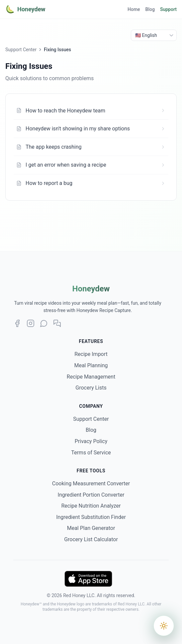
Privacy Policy (91, 441)
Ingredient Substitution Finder (91, 517)
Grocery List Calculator (91, 539)
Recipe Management (91, 377)
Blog (150, 9)
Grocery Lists (91, 388)
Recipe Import (91, 354)
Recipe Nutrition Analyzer (91, 506)
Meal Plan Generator (91, 528)
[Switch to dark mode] (163, 625)
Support (168, 9)
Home (134, 9)
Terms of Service (91, 452)
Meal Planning (91, 365)
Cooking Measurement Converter (91, 483)
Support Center (21, 49)
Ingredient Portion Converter (91, 495)
